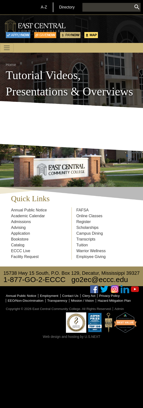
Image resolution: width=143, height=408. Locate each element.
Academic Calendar (28, 216)
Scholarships (87, 227)
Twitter (104, 289)
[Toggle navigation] (7, 48)
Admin (119, 309)
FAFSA (82, 210)
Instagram (114, 289)
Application (20, 233)
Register (83, 222)
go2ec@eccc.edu (100, 279)
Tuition (82, 245)
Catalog (17, 245)
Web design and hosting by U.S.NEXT (71, 337)
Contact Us (70, 296)
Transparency (57, 300)
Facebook (94, 289)
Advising (18, 227)
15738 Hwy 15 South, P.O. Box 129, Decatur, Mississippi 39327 (71, 273)
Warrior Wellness (91, 251)
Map (93, 35)
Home (11, 65)
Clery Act (88, 296)
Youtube (135, 289)
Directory (67, 7)
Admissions (21, 222)
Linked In (124, 289)
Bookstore (20, 239)
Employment (49, 296)
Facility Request (25, 257)
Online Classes (89, 216)
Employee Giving (91, 257)
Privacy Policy (109, 296)
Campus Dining (89, 233)
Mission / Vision (82, 300)
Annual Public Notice (29, 210)
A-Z (44, 7)
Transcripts (85, 239)
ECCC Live (20, 251)
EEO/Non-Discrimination (25, 300)
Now (20, 35)
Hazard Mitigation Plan (114, 300)
